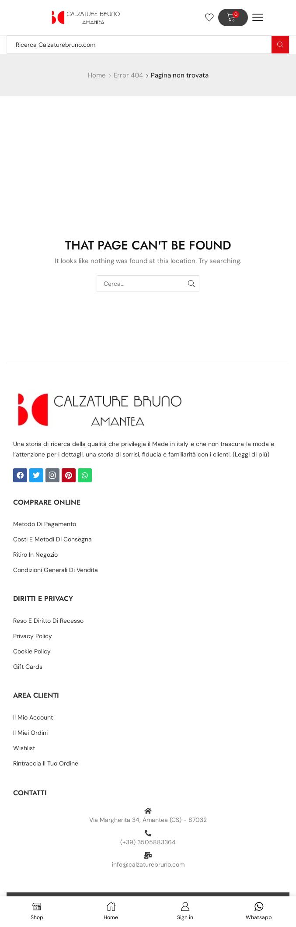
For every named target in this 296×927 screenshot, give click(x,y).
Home (97, 75)
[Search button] (280, 44)
